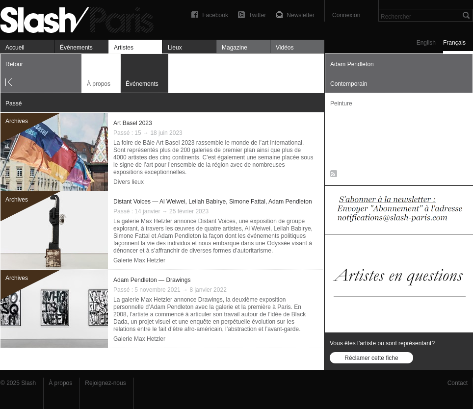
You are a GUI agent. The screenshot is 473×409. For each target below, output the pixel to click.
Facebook (215, 15)
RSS (332, 175)
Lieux (175, 47)
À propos (98, 83)
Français (454, 42)
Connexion (346, 15)
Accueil (15, 47)
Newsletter (301, 15)
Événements (76, 47)
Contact (457, 383)
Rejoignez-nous (105, 383)
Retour (14, 64)
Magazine (234, 47)
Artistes (123, 47)
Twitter (257, 15)
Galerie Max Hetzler (139, 260)
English (426, 42)
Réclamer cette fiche (371, 358)
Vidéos (284, 47)
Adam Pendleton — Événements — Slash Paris (81, 18)
